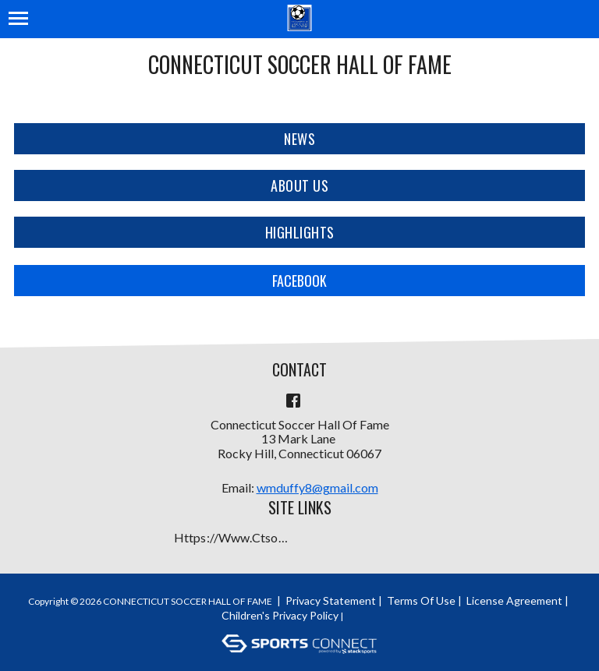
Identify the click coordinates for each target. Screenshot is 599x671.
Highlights (300, 232)
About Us (299, 185)
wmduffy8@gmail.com (317, 487)
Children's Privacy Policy (280, 615)
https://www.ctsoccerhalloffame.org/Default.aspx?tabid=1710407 (233, 537)
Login (365, 615)
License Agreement (514, 600)
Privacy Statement (330, 600)
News (299, 139)
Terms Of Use (421, 600)
